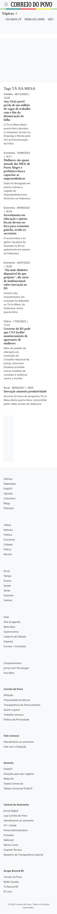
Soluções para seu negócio (19, 774)
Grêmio (8, 600)
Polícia (7, 549)
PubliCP (8, 488)
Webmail (9, 840)
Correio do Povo (13, 877)
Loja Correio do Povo (15, 815)
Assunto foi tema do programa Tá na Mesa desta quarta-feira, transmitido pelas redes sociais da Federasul (25, 400)
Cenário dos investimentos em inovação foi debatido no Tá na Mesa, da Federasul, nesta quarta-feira (16, 302)
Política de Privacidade (16, 719)
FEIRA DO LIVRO (34, 19)
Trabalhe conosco (14, 714)
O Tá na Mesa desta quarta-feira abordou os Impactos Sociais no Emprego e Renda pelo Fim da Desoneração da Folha (17, 134)
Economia (9, 539)
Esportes (9, 595)
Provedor (9, 835)
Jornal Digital (11, 810)
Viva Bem (9, 673)
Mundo (8, 554)
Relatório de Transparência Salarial (23, 854)
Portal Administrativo (16, 830)
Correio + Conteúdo (15, 646)
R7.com (8, 891)
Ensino (7, 580)
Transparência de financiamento (22, 705)
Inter (6, 617)
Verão (7, 590)
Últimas (8, 479)
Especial (8, 641)
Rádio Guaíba (11, 881)
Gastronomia (11, 631)
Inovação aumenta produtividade (25, 391)
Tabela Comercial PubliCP (18, 788)
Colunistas (10, 498)
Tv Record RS (11, 886)
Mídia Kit (9, 778)
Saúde (7, 585)
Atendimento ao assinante (19, 741)
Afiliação (8, 695)
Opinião (8, 493)
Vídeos (7, 525)
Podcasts (9, 508)
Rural (7, 571)
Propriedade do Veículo (17, 700)
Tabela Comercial (13, 783)
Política (8, 534)
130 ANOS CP (13, 19)
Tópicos (8, 13)
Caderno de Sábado (15, 636)
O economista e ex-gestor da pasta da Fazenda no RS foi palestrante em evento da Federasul (17, 245)
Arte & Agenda (12, 622)
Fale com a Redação (15, 746)
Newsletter (10, 483)
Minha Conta (11, 845)
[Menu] (6, 4)
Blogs (7, 503)
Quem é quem (12, 709)
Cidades (8, 544)
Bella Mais (9, 626)
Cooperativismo (13, 663)
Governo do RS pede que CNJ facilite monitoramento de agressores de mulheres (17, 336)
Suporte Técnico (13, 849)
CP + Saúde (10, 825)
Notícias (8, 530)
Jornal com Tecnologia (16, 668)
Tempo (7, 576)
